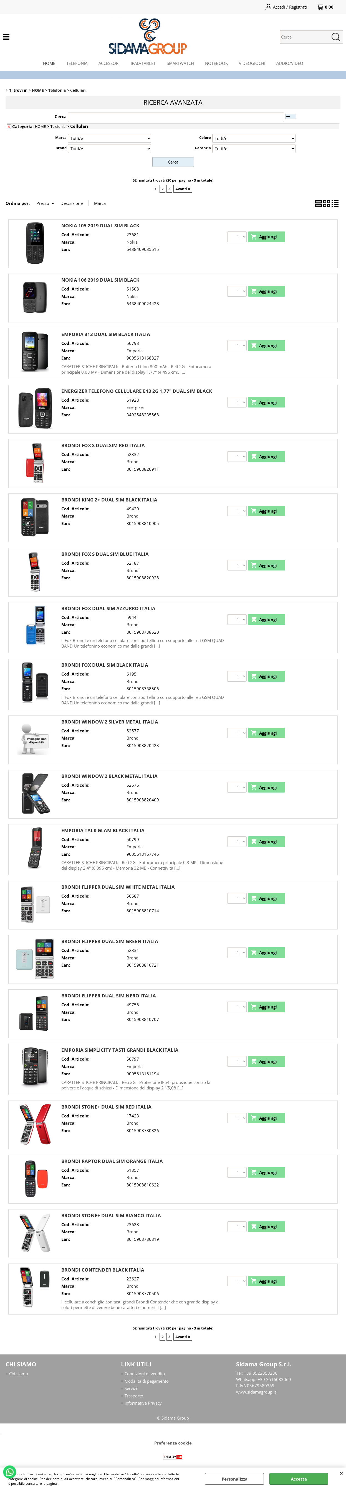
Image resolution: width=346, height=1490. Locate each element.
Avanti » (182, 188)
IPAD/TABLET (143, 63)
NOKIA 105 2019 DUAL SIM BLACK (100, 225)
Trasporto (134, 1396)
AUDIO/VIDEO (289, 63)
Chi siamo (18, 1373)
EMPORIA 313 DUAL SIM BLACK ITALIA (105, 334)
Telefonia (57, 126)
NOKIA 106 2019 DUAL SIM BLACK (100, 280)
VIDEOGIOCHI (252, 63)
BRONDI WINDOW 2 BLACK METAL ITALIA (109, 776)
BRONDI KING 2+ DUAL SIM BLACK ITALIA (109, 499)
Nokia (132, 242)
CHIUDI (341, 1473)
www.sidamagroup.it (256, 1392)
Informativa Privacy (143, 1403)
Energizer (135, 407)
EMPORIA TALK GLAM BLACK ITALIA (103, 830)
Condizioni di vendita (145, 1373)
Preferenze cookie (173, 1443)
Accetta (299, 1479)
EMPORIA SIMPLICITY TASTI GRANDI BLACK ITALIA (119, 1050)
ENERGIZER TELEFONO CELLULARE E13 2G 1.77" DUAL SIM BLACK (136, 391)
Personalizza (234, 1479)
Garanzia (203, 147)
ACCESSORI (109, 63)
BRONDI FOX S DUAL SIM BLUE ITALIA (105, 554)
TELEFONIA (76, 63)
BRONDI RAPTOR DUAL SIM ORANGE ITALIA (112, 1161)
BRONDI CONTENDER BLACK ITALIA (102, 1270)
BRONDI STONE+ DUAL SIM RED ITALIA (106, 1107)
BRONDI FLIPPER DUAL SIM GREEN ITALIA (109, 941)
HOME (49, 63)
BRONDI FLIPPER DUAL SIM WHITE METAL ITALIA (118, 887)
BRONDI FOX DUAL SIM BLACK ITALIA (104, 665)
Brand (61, 147)
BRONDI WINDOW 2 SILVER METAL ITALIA (109, 722)
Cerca (61, 116)
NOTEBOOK (216, 63)
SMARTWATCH (180, 63)
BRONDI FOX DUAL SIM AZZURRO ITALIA (108, 608)
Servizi (131, 1388)
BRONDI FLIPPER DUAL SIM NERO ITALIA (108, 995)
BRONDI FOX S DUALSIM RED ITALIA (103, 445)
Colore (205, 137)
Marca (61, 137)
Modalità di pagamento (147, 1381)
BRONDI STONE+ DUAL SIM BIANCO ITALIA (111, 1215)
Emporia (135, 350)
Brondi (133, 461)
